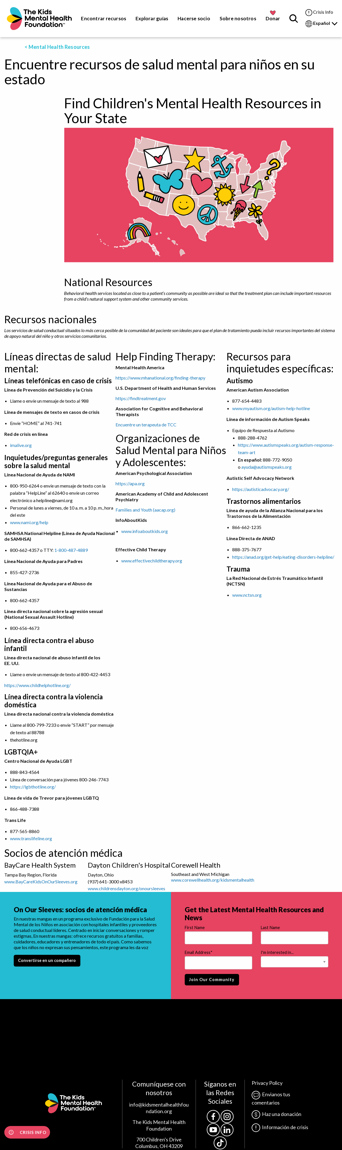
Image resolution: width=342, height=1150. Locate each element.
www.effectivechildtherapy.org (151, 560)
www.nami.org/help (29, 522)
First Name (195, 927)
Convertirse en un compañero (47, 960)
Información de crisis (280, 1127)
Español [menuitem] (321, 23)
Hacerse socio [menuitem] (194, 18)
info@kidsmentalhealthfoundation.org (159, 1107)
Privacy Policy (267, 1083)
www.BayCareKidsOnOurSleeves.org (40, 881)
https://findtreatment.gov (141, 398)
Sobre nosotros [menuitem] (238, 18)
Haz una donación (276, 1114)
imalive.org (21, 445)
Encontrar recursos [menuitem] (103, 18)
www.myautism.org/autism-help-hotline (271, 408)
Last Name (270, 927)
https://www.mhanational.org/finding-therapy (160, 377)
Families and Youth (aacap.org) (145, 509)
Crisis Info (319, 12)
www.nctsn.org (247, 595)
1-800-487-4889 (71, 550)
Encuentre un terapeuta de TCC (146, 424)
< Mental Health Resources (57, 47)
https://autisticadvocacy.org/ (260, 489)
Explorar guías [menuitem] (152, 18)
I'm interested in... (277, 952)
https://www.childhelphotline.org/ (37, 685)
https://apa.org (130, 483)
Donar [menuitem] (273, 18)
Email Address (198, 952)
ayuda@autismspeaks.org (266, 467)
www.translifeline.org (31, 838)
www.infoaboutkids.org (144, 531)
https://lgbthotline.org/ (33, 786)
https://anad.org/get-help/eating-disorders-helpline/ (283, 557)
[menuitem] (39, 18)
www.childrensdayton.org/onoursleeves (126, 888)
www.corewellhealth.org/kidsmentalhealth (212, 880)
